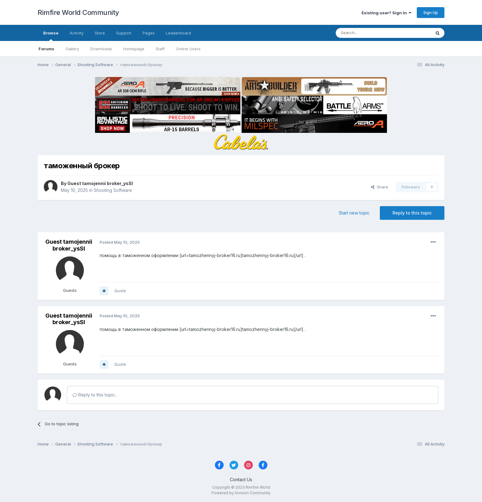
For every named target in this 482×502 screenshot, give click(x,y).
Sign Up (430, 12)
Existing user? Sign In (386, 12)
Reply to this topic (412, 212)
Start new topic (354, 212)
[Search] (367, 33)
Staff (160, 48)
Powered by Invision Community (241, 493)
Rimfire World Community (78, 12)
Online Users (188, 48)
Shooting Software (113, 190)
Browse (50, 35)
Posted (120, 242)
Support (123, 32)
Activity (77, 32)
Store (100, 32)
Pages (149, 32)
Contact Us (241, 479)
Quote (120, 290)
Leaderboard (178, 32)
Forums (46, 48)
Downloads (101, 48)
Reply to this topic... (95, 394)
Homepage (133, 48)
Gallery (72, 48)
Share (379, 186)
